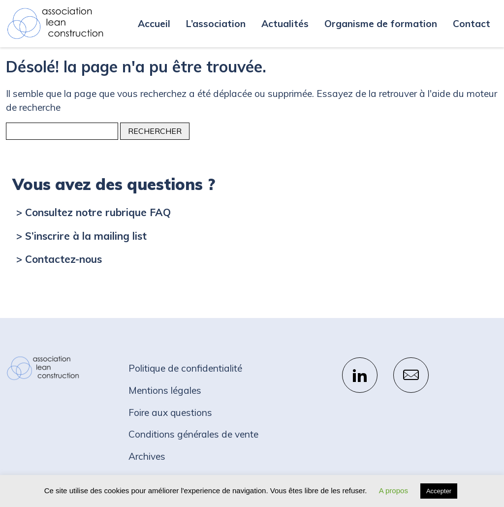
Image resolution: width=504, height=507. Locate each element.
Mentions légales (164, 390)
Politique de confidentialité (185, 368)
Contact (471, 24)
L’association (216, 24)
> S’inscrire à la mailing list (81, 235)
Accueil (154, 24)
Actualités (285, 24)
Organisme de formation (380, 24)
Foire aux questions (170, 412)
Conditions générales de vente (193, 434)
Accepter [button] (438, 491)
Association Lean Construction (55, 23)
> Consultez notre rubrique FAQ (93, 212)
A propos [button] (393, 490)
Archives (146, 456)
